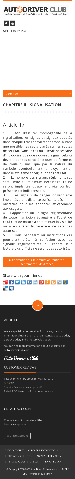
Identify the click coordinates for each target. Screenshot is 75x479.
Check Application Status (43, 450)
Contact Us (14, 455)
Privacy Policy (52, 461)
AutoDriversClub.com (16, 350)
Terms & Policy (16, 461)
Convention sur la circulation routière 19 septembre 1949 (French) (37, 262)
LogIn (28, 455)
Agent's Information (49, 455)
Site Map (34, 461)
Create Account (17, 435)
